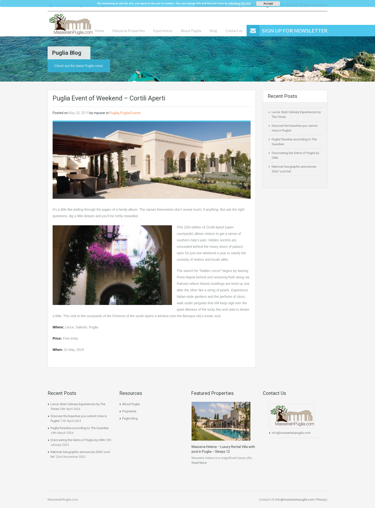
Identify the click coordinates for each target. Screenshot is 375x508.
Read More (199, 462)
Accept (268, 3)
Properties (129, 411)
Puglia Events (130, 113)
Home (99, 30)
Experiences (162, 30)
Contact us (234, 30)
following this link (239, 3)
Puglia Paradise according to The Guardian (79, 428)
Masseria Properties (128, 30)
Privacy (321, 499)
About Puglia (191, 30)
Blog (213, 30)
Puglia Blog (130, 418)
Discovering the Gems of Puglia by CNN (77, 440)
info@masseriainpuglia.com (291, 433)
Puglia (114, 113)
